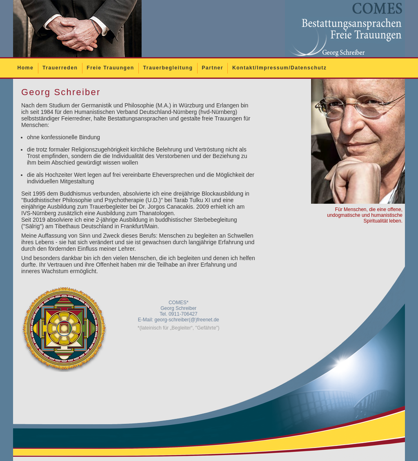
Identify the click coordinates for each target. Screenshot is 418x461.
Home (25, 68)
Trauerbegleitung (168, 68)
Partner (212, 68)
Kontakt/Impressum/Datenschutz (279, 68)
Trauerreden (60, 68)
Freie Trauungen (110, 68)
